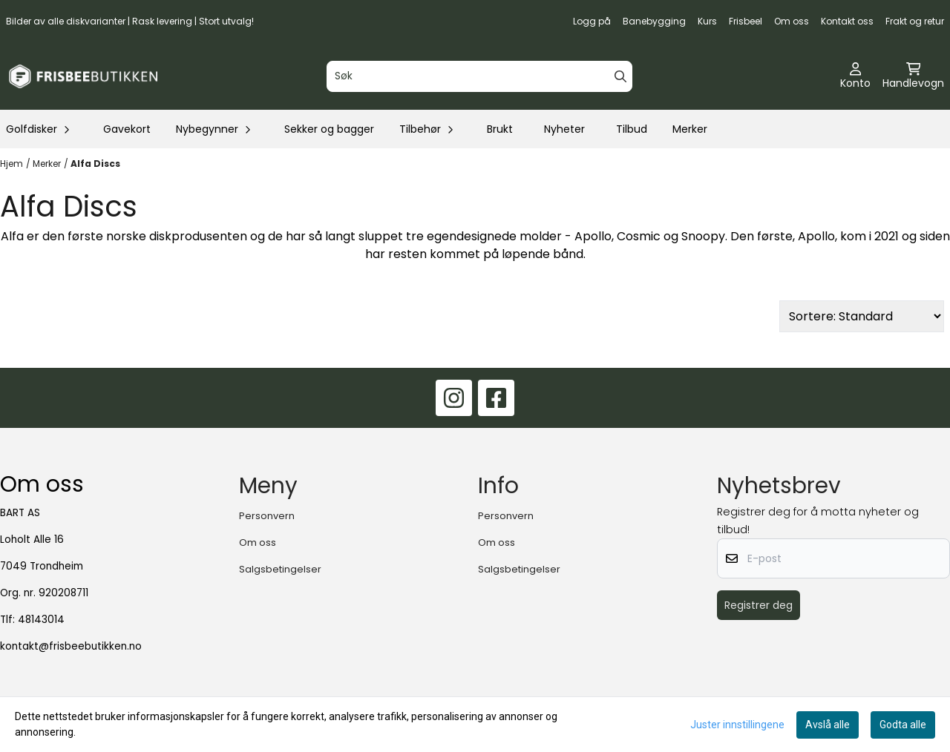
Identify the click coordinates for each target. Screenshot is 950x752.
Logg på (592, 21)
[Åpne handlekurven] (913, 76)
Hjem (11, 163)
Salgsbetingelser (280, 569)
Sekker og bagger (329, 129)
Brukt (500, 129)
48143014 (41, 620)
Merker (689, 129)
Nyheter (564, 129)
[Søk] (479, 76)
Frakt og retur (914, 21)
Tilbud (631, 129)
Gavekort (127, 129)
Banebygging (654, 21)
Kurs (707, 21)
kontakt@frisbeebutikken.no (71, 646)
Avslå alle (827, 724)
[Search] (620, 76)
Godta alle (902, 724)
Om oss (791, 21)
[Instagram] (454, 398)
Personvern (267, 515)
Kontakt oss (847, 21)
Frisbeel (745, 21)
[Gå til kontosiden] (855, 76)
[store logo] (83, 76)
